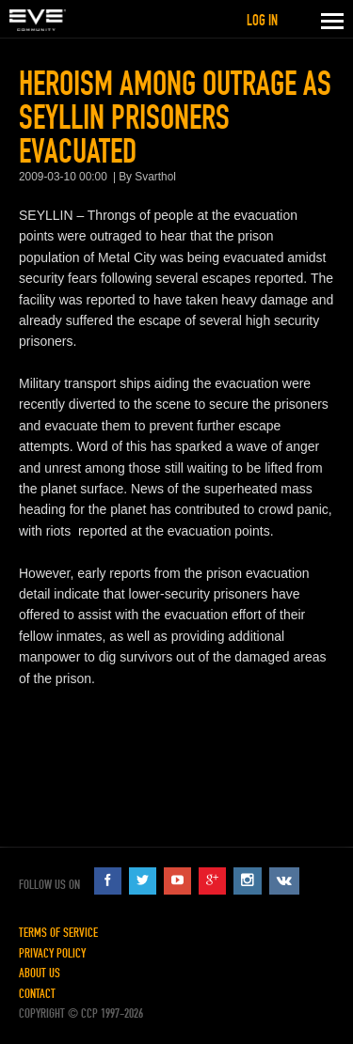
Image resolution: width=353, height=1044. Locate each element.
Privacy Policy (52, 953)
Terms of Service (58, 933)
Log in (262, 20)
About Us (39, 973)
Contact (37, 994)
